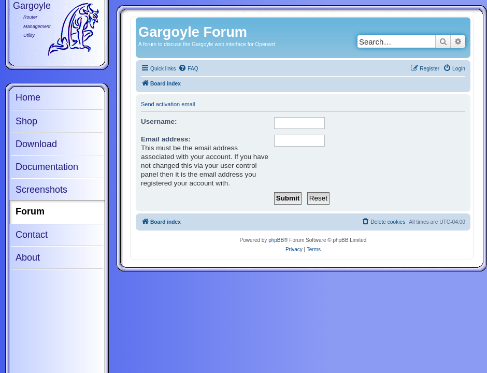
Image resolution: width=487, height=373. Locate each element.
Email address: (166, 139)
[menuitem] (188, 69)
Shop (26, 121)
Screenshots (41, 189)
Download (36, 144)
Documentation (47, 167)
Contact (32, 234)
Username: (159, 121)
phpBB (276, 240)
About (28, 257)
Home (28, 97)
